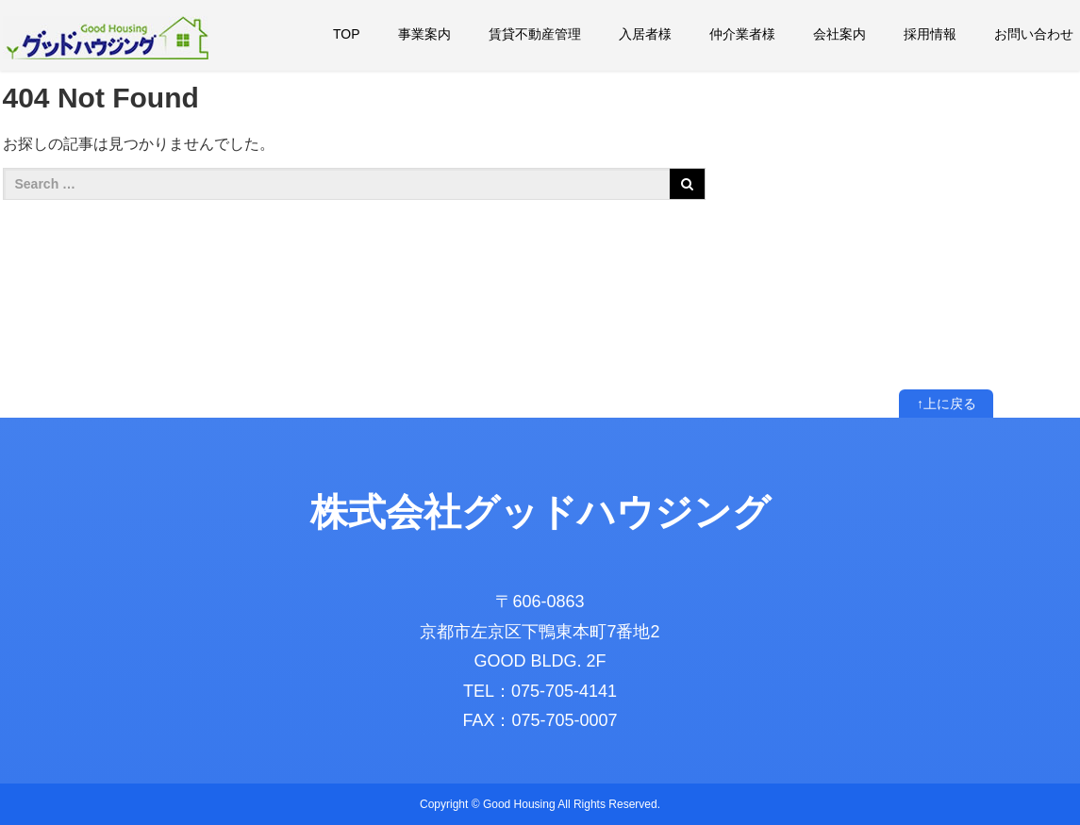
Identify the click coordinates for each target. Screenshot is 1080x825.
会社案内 (839, 33)
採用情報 (930, 33)
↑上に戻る (946, 403)
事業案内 (424, 33)
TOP (346, 33)
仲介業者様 (742, 33)
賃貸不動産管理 (535, 33)
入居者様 (645, 33)
